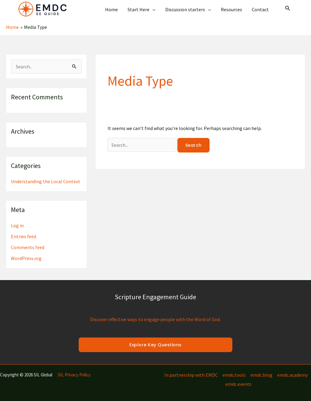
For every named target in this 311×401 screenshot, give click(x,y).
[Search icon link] (288, 9)
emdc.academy (292, 375)
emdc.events (238, 384)
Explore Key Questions (155, 345)
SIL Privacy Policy (74, 375)
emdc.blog (261, 375)
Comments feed (27, 247)
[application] (152, 9)
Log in (17, 225)
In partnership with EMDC (191, 375)
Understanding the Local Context (45, 181)
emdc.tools (234, 375)
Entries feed (23, 236)
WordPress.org (26, 258)
